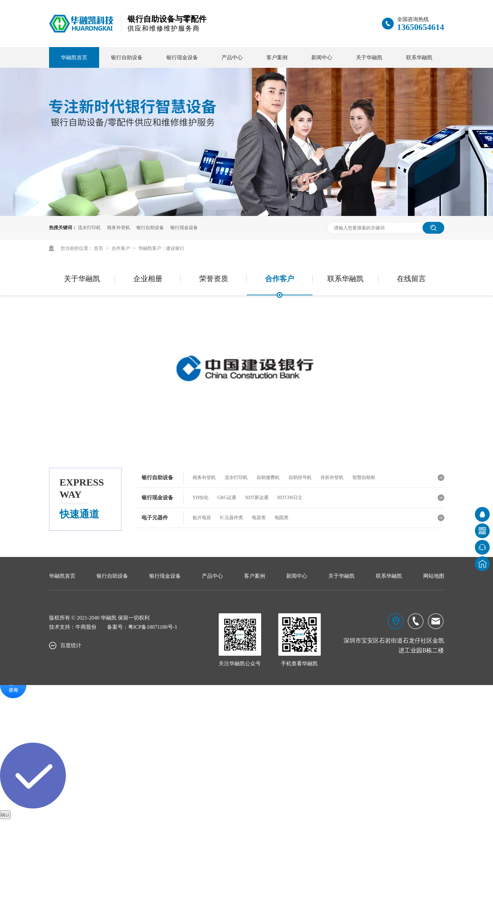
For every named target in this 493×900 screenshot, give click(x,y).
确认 (5, 814)
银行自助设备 (127, 57)
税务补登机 (118, 227)
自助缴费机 (268, 477)
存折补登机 (331, 477)
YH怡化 (200, 497)
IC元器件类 (231, 517)
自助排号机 (300, 477)
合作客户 (121, 248)
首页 (99, 248)
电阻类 (281, 517)
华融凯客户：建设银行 (161, 248)
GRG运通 (226, 497)
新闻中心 (321, 57)
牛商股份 (85, 627)
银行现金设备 (182, 57)
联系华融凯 (419, 57)
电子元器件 (155, 517)
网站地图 (433, 576)
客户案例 (277, 57)
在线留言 (411, 279)
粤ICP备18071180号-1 (153, 627)
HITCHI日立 (289, 497)
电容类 (259, 517)
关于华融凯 (369, 57)
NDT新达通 (256, 497)
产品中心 (232, 57)
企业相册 (147, 279)
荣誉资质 (213, 279)
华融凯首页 (74, 57)
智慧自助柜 (363, 477)
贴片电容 (202, 517)
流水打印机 (89, 227)
